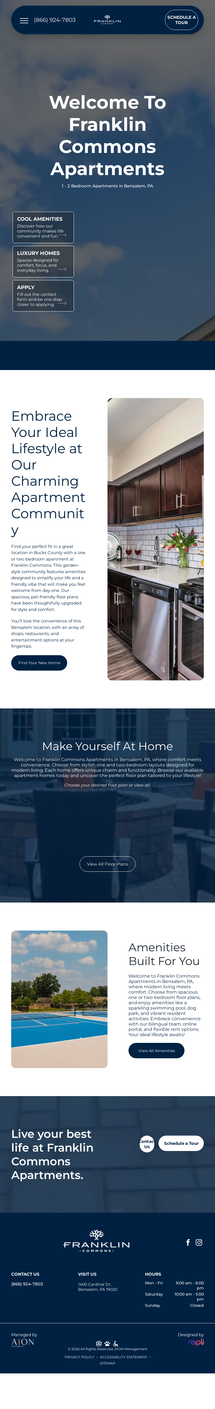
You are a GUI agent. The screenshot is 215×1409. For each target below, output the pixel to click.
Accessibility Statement (123, 1357)
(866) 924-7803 (27, 1284)
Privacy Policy (79, 1357)
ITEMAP (108, 1363)
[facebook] (188, 1243)
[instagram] (199, 1243)
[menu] (24, 20)
